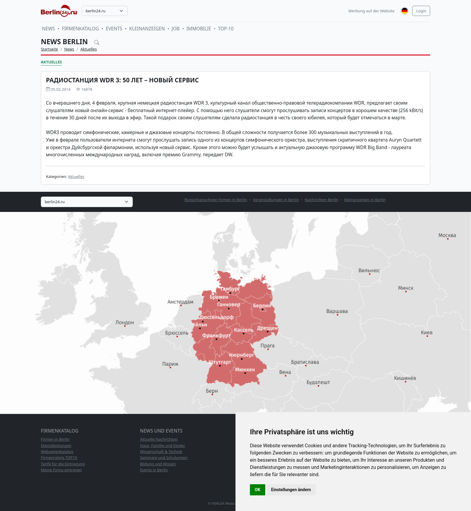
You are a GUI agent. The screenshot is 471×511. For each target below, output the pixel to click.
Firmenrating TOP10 (59, 457)
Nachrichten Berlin (322, 199)
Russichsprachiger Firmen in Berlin (215, 199)
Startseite (49, 49)
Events (114, 29)
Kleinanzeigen (147, 29)
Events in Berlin (154, 470)
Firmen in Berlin (55, 439)
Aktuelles (89, 49)
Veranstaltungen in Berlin (276, 199)
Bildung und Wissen (158, 464)
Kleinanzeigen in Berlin (364, 199)
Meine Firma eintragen (61, 470)
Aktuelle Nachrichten (159, 439)
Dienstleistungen (56, 445)
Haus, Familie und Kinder (162, 445)
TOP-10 (226, 29)
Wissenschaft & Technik (161, 451)
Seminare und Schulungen (163, 457)
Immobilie (199, 29)
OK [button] (257, 489)
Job (176, 29)
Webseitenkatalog (57, 451)
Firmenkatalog (80, 29)
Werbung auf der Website (371, 11)
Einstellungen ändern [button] (291, 489)
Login (421, 11)
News (48, 29)
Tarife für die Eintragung (63, 464)
